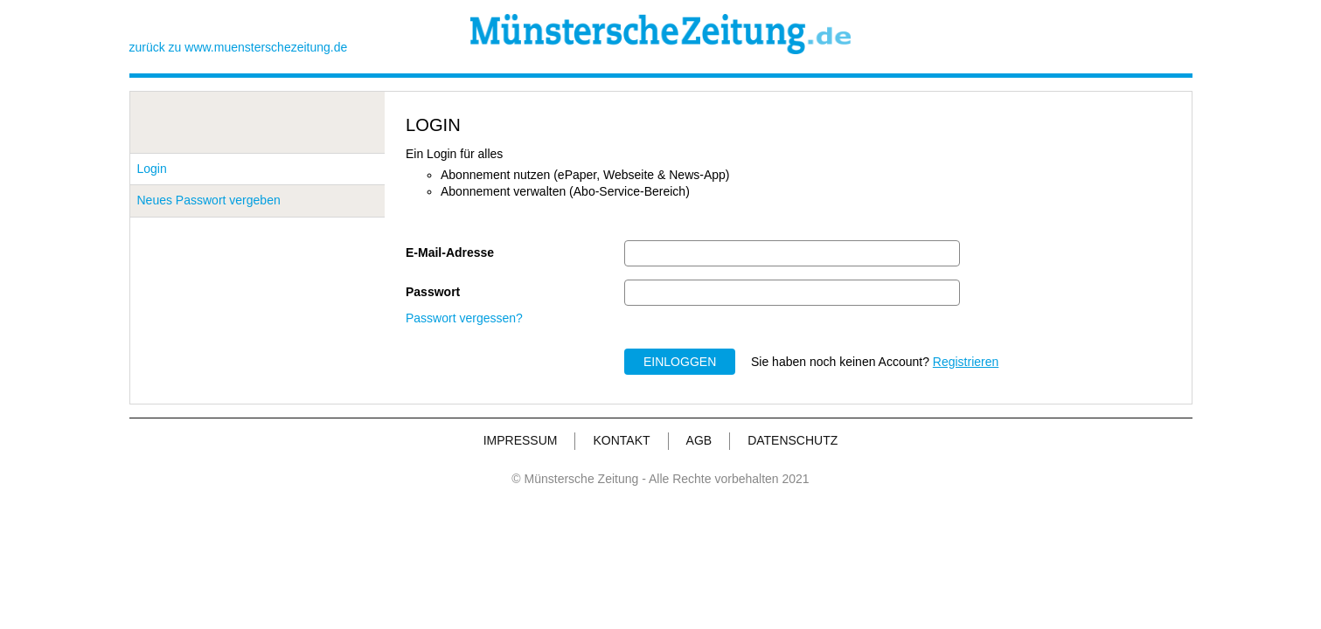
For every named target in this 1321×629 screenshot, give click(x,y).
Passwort (433, 292)
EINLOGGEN (679, 362)
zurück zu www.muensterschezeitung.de (238, 47)
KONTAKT (621, 440)
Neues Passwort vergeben (209, 200)
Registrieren (965, 362)
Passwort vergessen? (464, 318)
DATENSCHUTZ (792, 440)
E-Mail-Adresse (450, 252)
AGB (699, 440)
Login (152, 169)
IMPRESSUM (520, 440)
